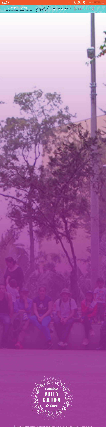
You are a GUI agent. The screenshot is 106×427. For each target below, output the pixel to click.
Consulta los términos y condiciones (96, 12)
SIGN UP (97, 2)
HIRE (84, 2)
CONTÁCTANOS (23, 203)
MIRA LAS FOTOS (31, 128)
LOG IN (91, 2)
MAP (75, 2)
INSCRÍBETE (90, 128)
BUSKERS (79, 2)
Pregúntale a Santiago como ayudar (23, 341)
